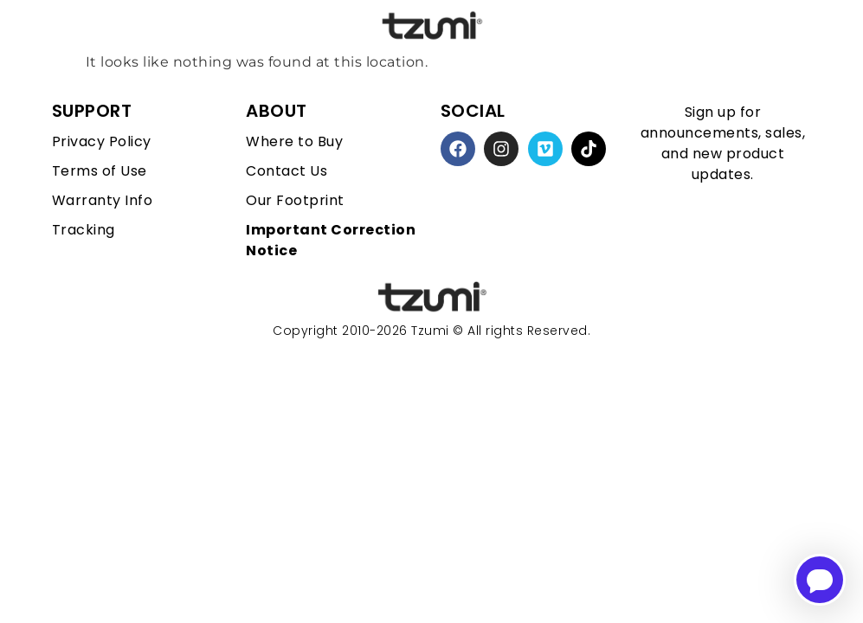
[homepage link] (432, 297)
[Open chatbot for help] (820, 580)
